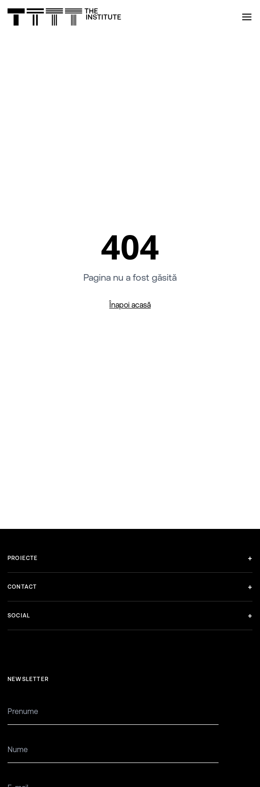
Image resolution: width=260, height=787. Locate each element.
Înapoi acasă (130, 304)
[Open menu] (246, 17)
